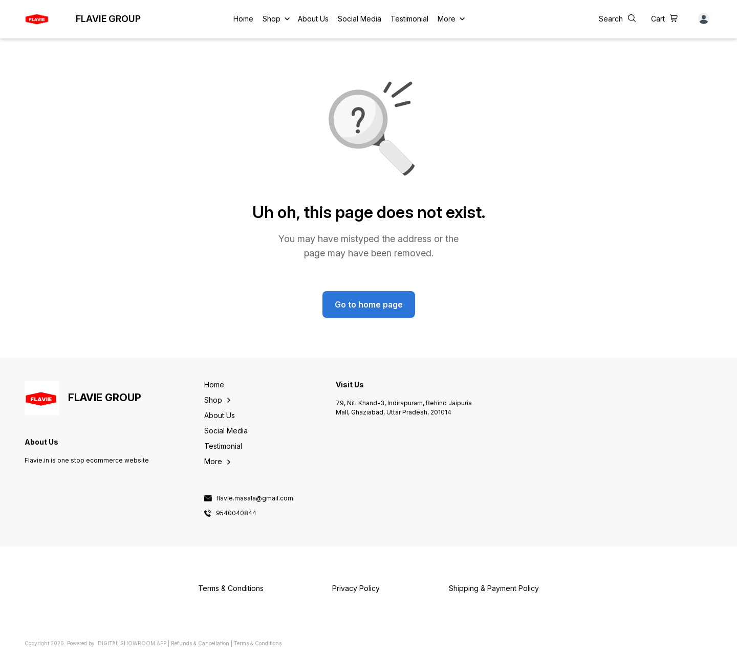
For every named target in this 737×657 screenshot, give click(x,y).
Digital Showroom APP (132, 643)
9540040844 (236, 513)
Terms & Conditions (257, 643)
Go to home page (369, 304)
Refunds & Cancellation (200, 643)
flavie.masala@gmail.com (254, 498)
